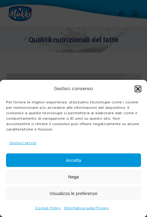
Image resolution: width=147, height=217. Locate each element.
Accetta (73, 160)
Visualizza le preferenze (74, 193)
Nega (73, 176)
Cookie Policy (48, 208)
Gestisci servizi (22, 143)
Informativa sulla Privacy (86, 208)
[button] (138, 89)
